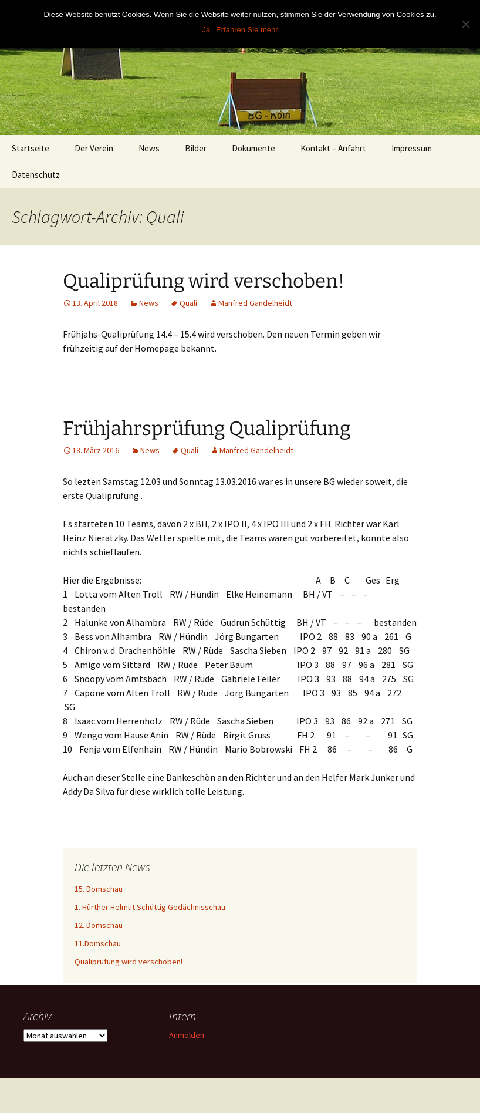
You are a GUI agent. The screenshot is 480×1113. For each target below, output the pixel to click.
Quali (188, 303)
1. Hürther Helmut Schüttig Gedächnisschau (150, 907)
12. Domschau (99, 925)
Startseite (30, 148)
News (149, 148)
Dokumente (253, 148)
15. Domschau (99, 888)
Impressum (411, 148)
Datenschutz (36, 174)
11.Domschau (98, 943)
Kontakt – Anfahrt (333, 148)
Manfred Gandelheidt (255, 303)
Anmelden (186, 1035)
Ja (206, 29)
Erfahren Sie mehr (247, 29)
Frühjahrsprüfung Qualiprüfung (206, 428)
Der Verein (94, 148)
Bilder (196, 148)
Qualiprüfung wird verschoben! (203, 281)
